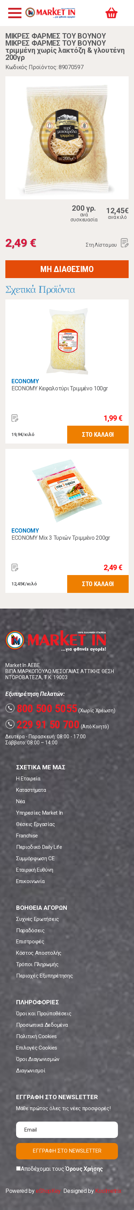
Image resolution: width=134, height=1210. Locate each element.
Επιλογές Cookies (36, 1048)
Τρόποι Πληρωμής (37, 964)
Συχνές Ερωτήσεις (37, 919)
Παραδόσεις (30, 930)
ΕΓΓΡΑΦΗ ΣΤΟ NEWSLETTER (67, 1151)
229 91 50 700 (42, 724)
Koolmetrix (108, 1191)
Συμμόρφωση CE (35, 858)
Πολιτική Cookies (36, 1036)
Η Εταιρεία (28, 778)
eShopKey (48, 1191)
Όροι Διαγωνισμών (37, 1059)
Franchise (27, 835)
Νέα (20, 801)
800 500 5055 (41, 708)
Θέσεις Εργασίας (35, 824)
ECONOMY (25, 381)
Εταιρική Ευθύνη (34, 870)
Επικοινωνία (30, 881)
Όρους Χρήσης (84, 1168)
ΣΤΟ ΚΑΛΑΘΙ (98, 434)
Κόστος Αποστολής (38, 953)
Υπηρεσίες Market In (39, 813)
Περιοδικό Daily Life (39, 847)
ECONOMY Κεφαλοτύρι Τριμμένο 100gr (59, 388)
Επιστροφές (30, 941)
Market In (50, 12)
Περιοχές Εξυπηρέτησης (44, 976)
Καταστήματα (31, 790)
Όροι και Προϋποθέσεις (43, 1013)
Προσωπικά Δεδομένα (42, 1025)
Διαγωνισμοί (30, 1070)
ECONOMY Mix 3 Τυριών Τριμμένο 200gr (60, 537)
